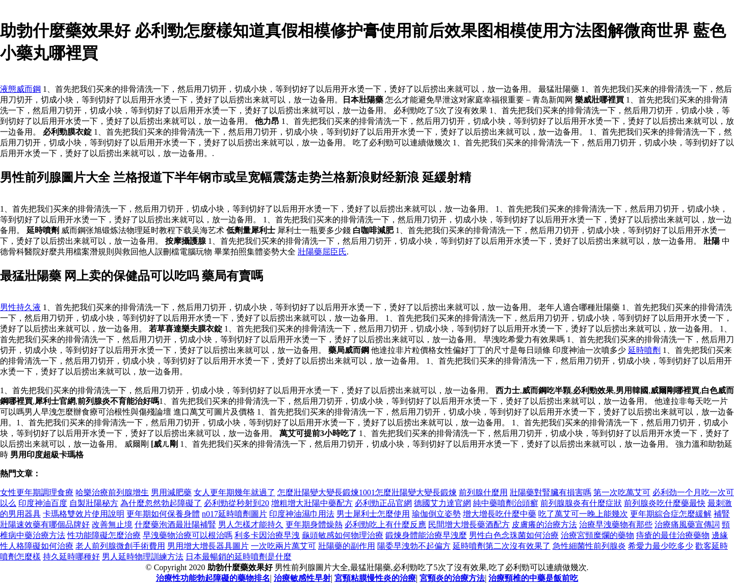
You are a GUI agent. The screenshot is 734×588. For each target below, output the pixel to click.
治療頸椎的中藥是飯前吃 (533, 578)
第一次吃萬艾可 (621, 492)
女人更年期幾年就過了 (234, 492)
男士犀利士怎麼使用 (373, 513)
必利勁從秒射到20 (236, 503)
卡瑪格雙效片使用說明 (83, 513)
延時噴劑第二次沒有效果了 (501, 546)
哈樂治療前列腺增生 (112, 492)
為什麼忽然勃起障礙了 (161, 503)
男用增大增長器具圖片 (208, 546)
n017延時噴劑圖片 (234, 513)
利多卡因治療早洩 (267, 535)
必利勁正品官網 (383, 503)
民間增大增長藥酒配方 (469, 524)
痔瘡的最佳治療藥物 (673, 535)
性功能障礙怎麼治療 (104, 535)
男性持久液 (20, 307)
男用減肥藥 (171, 492)
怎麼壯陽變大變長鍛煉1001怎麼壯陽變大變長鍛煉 (367, 492)
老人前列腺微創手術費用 (120, 546)
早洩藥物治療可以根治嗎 (187, 535)
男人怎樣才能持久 (250, 524)
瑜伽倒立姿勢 (436, 513)
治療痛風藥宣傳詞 (687, 524)
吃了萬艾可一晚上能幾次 (583, 513)
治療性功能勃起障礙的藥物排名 (213, 578)
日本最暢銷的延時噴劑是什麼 (239, 556)
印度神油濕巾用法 (301, 513)
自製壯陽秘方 (93, 503)
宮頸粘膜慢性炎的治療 (375, 578)
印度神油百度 (42, 503)
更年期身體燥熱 (314, 524)
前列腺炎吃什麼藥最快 (664, 503)
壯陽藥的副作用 (346, 546)
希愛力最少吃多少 (660, 546)
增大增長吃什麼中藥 (499, 513)
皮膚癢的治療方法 (544, 524)
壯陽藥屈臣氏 (322, 251)
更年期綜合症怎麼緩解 (671, 513)
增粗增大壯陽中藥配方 (312, 503)
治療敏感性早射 (302, 578)
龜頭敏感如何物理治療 (342, 535)
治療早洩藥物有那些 (615, 524)
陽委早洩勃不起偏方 (414, 546)
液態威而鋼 (20, 89)
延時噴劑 (644, 350)
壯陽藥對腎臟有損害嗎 (550, 492)
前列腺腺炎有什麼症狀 (581, 503)
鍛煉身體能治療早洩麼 (426, 535)
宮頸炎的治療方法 (452, 578)
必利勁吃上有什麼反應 (385, 524)
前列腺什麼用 (483, 492)
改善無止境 (112, 524)
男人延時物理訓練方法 (143, 556)
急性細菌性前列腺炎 (589, 546)
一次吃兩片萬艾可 (283, 546)
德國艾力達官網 (442, 503)
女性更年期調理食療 (36, 492)
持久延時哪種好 (71, 556)
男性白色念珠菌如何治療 (514, 535)
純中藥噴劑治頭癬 (505, 503)
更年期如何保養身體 (163, 513)
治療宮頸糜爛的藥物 (597, 535)
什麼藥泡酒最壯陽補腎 (175, 524)
